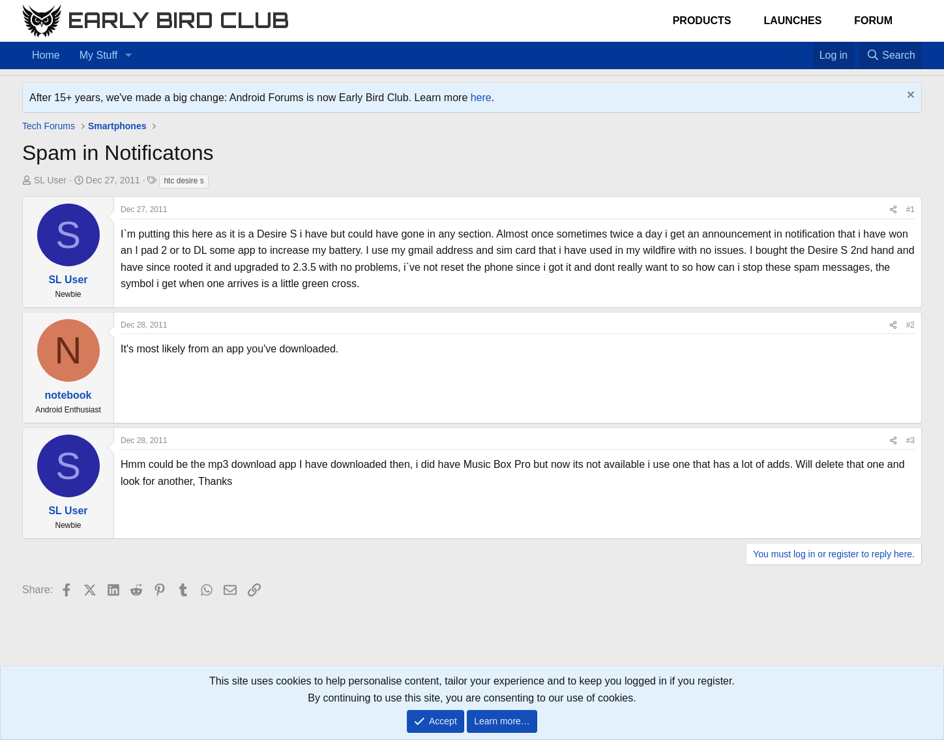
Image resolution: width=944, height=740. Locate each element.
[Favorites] (806, 47)
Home (46, 55)
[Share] (893, 210)
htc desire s (183, 180)
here (481, 97)
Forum (873, 20)
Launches (792, 20)
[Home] (792, 47)
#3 (910, 440)
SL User (50, 180)
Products (702, 20)
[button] (128, 55)
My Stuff (98, 55)
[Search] (890, 55)
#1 (910, 209)
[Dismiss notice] (909, 96)
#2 (910, 325)
